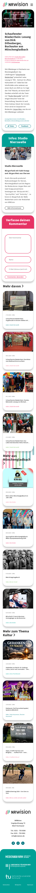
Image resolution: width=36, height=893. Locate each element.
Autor (15, 119)
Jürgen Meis (17, 109)
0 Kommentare (16, 62)
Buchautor (8, 121)
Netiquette (18, 885)
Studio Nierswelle (20, 57)
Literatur (26, 121)
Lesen (22, 121)
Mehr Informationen (14, 208)
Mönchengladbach (10, 59)
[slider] (18, 18)
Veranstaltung (16, 121)
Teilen (11, 126)
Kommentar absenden (15, 277)
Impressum (30, 885)
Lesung (7, 119)
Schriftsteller (21, 119)
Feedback (24, 126)
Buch (11, 119)
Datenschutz (6, 885)
